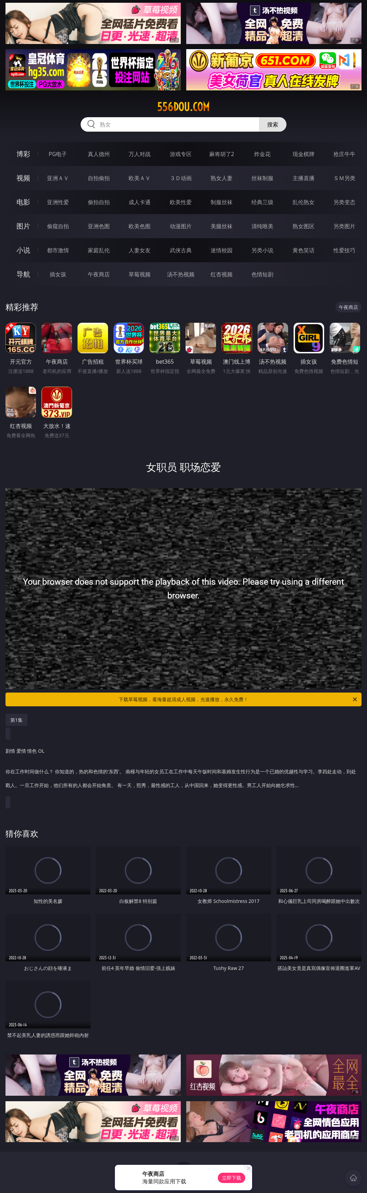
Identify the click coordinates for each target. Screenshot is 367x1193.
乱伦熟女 (304, 202)
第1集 (16, 720)
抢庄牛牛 (344, 154)
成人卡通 (140, 202)
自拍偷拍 (99, 178)
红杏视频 (222, 274)
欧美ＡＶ (140, 178)
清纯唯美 (262, 226)
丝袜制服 (262, 178)
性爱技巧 (344, 250)
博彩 (23, 153)
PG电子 (58, 154)
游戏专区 (181, 154)
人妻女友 (140, 250)
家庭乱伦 (99, 250)
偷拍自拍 (99, 202)
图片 (23, 226)
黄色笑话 (304, 250)
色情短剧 (262, 274)
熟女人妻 (222, 178)
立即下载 (231, 1177)
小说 (23, 250)
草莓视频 (140, 274)
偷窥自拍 (58, 226)
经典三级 (262, 202)
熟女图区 (304, 226)
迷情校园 (222, 250)
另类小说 (262, 250)
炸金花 (262, 154)
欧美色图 (140, 226)
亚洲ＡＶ (58, 178)
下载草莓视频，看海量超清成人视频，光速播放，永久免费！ (238, 699)
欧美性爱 (181, 202)
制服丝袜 (222, 202)
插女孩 (58, 274)
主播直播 (304, 178)
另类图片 (344, 226)
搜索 (272, 124)
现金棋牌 (304, 154)
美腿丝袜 (222, 226)
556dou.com (183, 107)
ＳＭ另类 (344, 178)
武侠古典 (181, 250)
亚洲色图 (99, 226)
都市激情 (58, 250)
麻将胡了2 (221, 154)
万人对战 (140, 154)
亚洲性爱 (58, 202)
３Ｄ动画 (181, 178)
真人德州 (99, 154)
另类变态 (344, 202)
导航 (23, 274)
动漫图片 (181, 226)
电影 (23, 202)
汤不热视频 (180, 274)
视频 (23, 178)
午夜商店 (99, 274)
